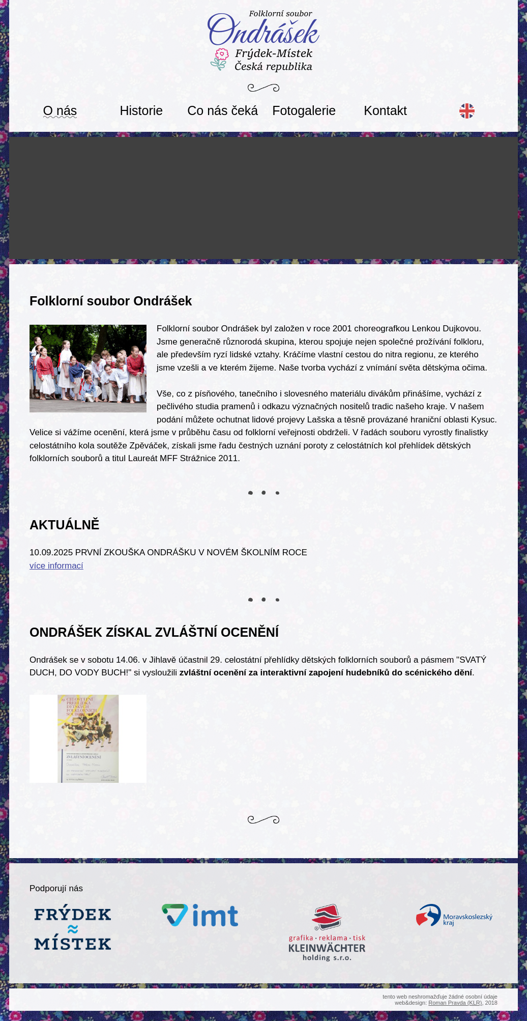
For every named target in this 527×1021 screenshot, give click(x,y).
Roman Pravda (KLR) (455, 1003)
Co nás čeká (222, 110)
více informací (56, 566)
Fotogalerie (304, 110)
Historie (141, 110)
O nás (60, 110)
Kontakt (385, 110)
